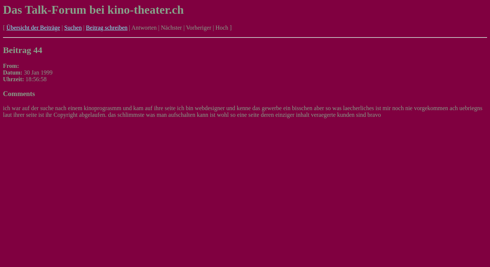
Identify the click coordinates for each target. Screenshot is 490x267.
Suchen (73, 27)
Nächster (171, 27)
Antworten (143, 27)
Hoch (221, 27)
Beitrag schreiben (107, 27)
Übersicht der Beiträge (33, 27)
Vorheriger (198, 27)
